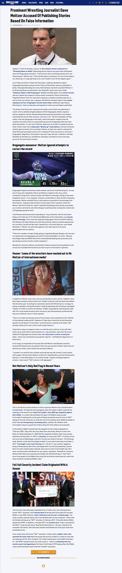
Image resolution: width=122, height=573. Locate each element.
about (42, 513)
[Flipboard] (103, 2)
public (14, 219)
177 (39, 552)
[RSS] (106, 2)
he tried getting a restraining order (34, 422)
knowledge (21, 219)
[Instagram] (96, 2)
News (24, 3)
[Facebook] (90, 2)
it (45, 513)
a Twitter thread (67, 93)
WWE (41, 3)
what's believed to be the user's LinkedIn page (51, 515)
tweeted (37, 513)
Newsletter (114, 3)
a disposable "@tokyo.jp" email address (45, 127)
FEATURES (59, 3)
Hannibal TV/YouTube (71, 63)
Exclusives (32, 3)
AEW (46, 3)
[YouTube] (99, 2)
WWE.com (71, 505)
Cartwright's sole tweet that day (29, 444)
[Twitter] (93, 2)
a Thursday (42, 436)
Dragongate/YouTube (69, 293)
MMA (52, 3)
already (70, 217)
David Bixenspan (17, 25)
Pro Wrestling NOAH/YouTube (67, 185)
